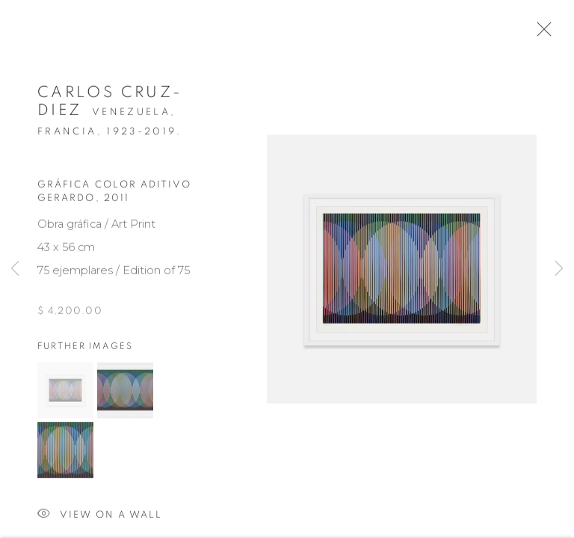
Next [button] (559, 269)
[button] (65, 396)
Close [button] (543, 33)
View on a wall (99, 520)
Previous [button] (15, 269)
